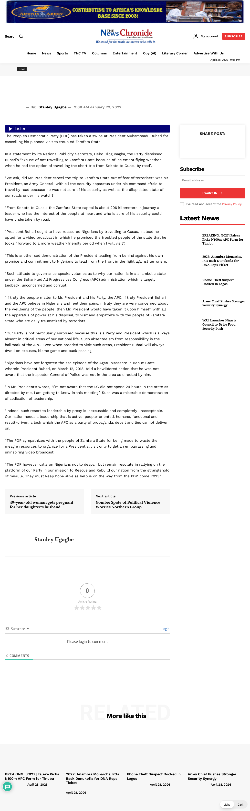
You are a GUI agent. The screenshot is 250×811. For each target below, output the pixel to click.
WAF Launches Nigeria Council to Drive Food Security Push (223, 323)
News (22, 69)
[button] (15, 36)
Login (165, 628)
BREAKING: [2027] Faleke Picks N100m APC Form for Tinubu (221, 239)
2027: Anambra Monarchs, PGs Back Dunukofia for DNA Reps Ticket (222, 260)
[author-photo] (15, 784)
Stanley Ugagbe (53, 107)
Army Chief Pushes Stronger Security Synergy (221, 303)
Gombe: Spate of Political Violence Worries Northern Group (128, 504)
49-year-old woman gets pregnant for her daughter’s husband (41, 504)
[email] (212, 180)
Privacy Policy (231, 203)
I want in (212, 193)
